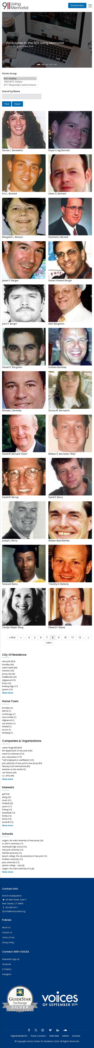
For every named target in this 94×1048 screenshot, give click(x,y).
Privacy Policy (8, 942)
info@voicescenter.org (13, 911)
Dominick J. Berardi (58, 237)
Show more (7, 692)
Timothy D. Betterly (58, 584)
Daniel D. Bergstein (12, 367)
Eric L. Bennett (9, 193)
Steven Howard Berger (60, 280)
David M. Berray (10, 497)
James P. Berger (10, 280)
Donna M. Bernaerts (59, 410)
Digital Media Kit (19, 1035)
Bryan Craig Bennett (59, 150)
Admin (65, 1035)
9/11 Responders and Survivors (20, 85)
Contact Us (7, 932)
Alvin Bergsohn (56, 323)
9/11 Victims (20, 78)
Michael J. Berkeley (11, 410)
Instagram (6, 974)
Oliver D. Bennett (57, 193)
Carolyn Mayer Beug (12, 627)
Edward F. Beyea (56, 627)
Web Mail (54, 1035)
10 (66, 637)
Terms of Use (8, 937)
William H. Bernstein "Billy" (62, 453)
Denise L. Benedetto (12, 150)
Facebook (6, 964)
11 (73, 637)
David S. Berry (55, 497)
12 (80, 637)
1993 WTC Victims (20, 81)
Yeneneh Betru (10, 584)
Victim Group (9, 73)
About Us (6, 927)
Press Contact (38, 1035)
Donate (76, 1035)
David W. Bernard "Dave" (15, 453)
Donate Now (77, 5)
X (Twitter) (6, 969)
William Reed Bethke (59, 540)
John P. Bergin (9, 323)
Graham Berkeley (57, 367)
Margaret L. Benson (12, 237)
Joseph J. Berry (9, 540)
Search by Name (11, 91)
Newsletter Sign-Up (10, 959)
